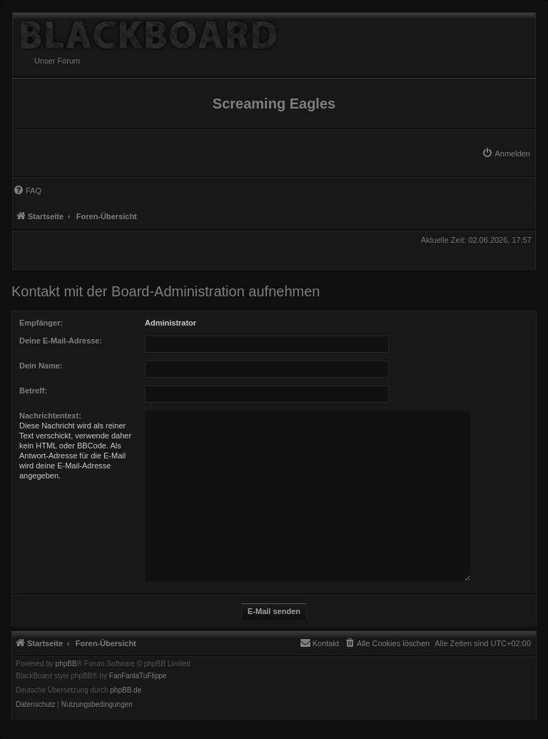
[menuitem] (506, 153)
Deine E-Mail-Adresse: (60, 340)
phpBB (66, 664)
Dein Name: (41, 365)
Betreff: (33, 390)
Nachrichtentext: (50, 415)
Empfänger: (41, 322)
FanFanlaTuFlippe (138, 676)
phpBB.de (125, 690)
